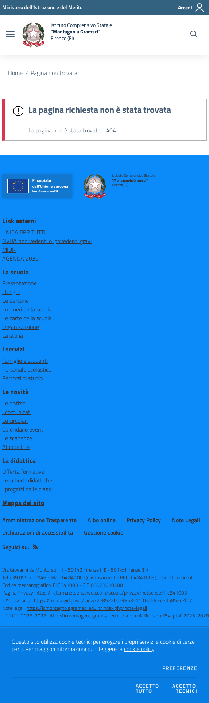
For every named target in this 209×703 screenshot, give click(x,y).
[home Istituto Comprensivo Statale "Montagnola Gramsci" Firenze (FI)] (67, 35)
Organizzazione (20, 326)
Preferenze (179, 668)
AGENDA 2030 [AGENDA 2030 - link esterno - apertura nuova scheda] (20, 258)
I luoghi (11, 291)
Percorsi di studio (22, 378)
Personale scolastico (26, 369)
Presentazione (19, 283)
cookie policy (139, 648)
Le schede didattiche (27, 480)
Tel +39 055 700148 (24, 577)
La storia (12, 335)
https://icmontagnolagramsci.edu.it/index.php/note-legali (87, 608)
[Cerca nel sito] (194, 35)
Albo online (16, 446)
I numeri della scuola (27, 309)
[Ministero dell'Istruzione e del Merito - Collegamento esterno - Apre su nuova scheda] (42, 7)
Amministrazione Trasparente (39, 520)
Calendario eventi (23, 429)
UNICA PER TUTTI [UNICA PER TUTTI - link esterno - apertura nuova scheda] (23, 232)
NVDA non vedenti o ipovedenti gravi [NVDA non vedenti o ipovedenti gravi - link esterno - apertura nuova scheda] (47, 241)
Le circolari (15, 420)
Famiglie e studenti (25, 360)
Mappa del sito (23, 503)
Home (15, 72)
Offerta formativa (23, 471)
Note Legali (186, 520)
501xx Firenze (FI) (129, 569)
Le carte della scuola (27, 318)
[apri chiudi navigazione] (10, 35)
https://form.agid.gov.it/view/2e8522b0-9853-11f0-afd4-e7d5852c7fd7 (113, 600)
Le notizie (14, 403)
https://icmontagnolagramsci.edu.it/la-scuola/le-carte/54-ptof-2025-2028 (129, 615)
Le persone (15, 300)
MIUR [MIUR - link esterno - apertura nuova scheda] (9, 249)
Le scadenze (17, 438)
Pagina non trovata (54, 72)
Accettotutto (147, 688)
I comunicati (16, 412)
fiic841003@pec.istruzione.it (162, 577)
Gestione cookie (103, 532)
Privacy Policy (144, 520)
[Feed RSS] (35, 547)
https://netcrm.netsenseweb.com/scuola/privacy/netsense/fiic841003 (111, 592)
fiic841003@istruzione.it (89, 577)
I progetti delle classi (27, 489)
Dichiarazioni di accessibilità (37, 532)
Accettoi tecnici (184, 688)
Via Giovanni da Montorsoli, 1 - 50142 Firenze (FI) (54, 569)
